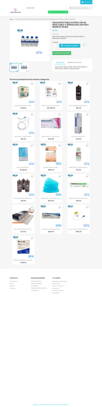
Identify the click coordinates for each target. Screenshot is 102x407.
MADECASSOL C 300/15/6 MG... (51, 136)
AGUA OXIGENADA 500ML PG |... (23, 198)
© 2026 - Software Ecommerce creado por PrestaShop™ (51, 405)
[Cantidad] (54, 46)
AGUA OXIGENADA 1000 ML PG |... (78, 105)
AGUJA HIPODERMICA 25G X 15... (23, 229)
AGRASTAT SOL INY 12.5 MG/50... (51, 105)
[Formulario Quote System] (51, 348)
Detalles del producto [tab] (74, 62)
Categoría (30, 8)
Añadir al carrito (69, 46)
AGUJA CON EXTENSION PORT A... (78, 229)
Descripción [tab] (60, 62)
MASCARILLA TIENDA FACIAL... (23, 136)
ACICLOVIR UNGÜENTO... (78, 136)
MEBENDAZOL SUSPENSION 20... (78, 167)
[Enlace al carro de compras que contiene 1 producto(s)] (86, 2)
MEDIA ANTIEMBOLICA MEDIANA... (23, 260)
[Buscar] (80, 8)
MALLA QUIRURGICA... (23, 167)
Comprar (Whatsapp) (61, 53)
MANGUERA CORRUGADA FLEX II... (51, 198)
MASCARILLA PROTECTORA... (23, 105)
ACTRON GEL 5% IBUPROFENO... (51, 229)
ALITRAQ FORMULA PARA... (51, 167)
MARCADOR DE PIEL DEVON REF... (78, 198)
